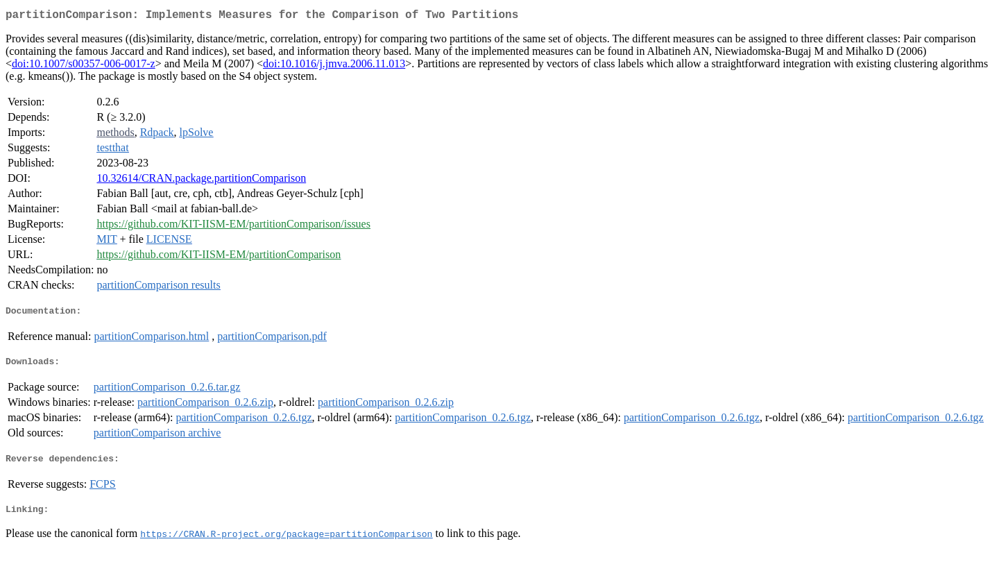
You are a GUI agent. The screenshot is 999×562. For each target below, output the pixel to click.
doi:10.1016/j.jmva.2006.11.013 (334, 66)
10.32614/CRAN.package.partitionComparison (201, 181)
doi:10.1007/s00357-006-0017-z (83, 66)
